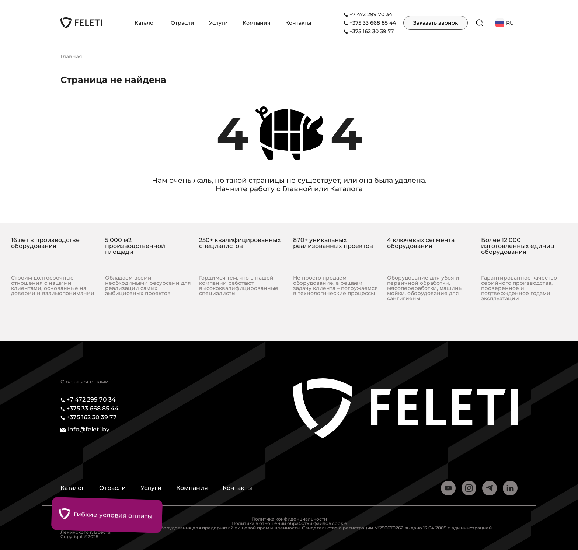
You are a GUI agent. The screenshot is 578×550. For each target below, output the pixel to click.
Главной (297, 189)
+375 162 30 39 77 (371, 31)
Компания (257, 23)
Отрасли (182, 23)
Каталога (346, 189)
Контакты (298, 23)
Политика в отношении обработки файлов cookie (289, 523)
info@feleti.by (88, 429)
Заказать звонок (435, 23)
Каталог (145, 23)
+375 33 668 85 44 (372, 23)
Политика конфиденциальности (289, 519)
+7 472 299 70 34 (370, 14)
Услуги (218, 23)
